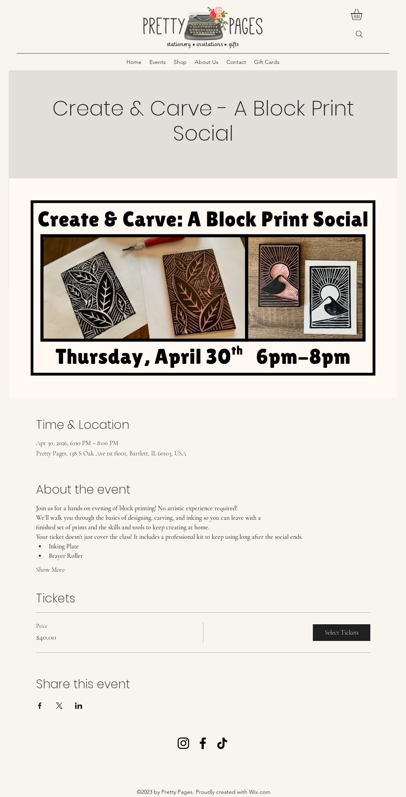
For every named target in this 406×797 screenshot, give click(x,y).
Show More (50, 570)
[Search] (359, 34)
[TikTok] (222, 743)
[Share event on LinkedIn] (78, 705)
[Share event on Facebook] (40, 705)
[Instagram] (183, 743)
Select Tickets (341, 633)
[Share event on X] (59, 705)
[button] (363, 14)
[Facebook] (203, 743)
